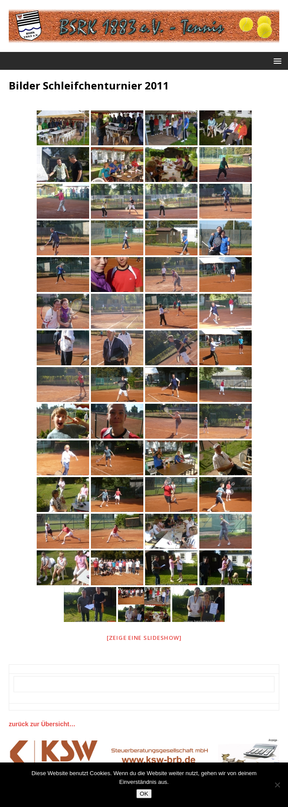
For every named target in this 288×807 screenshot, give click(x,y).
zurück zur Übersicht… (42, 724)
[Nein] (277, 784)
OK (144, 793)
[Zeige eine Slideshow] (144, 638)
